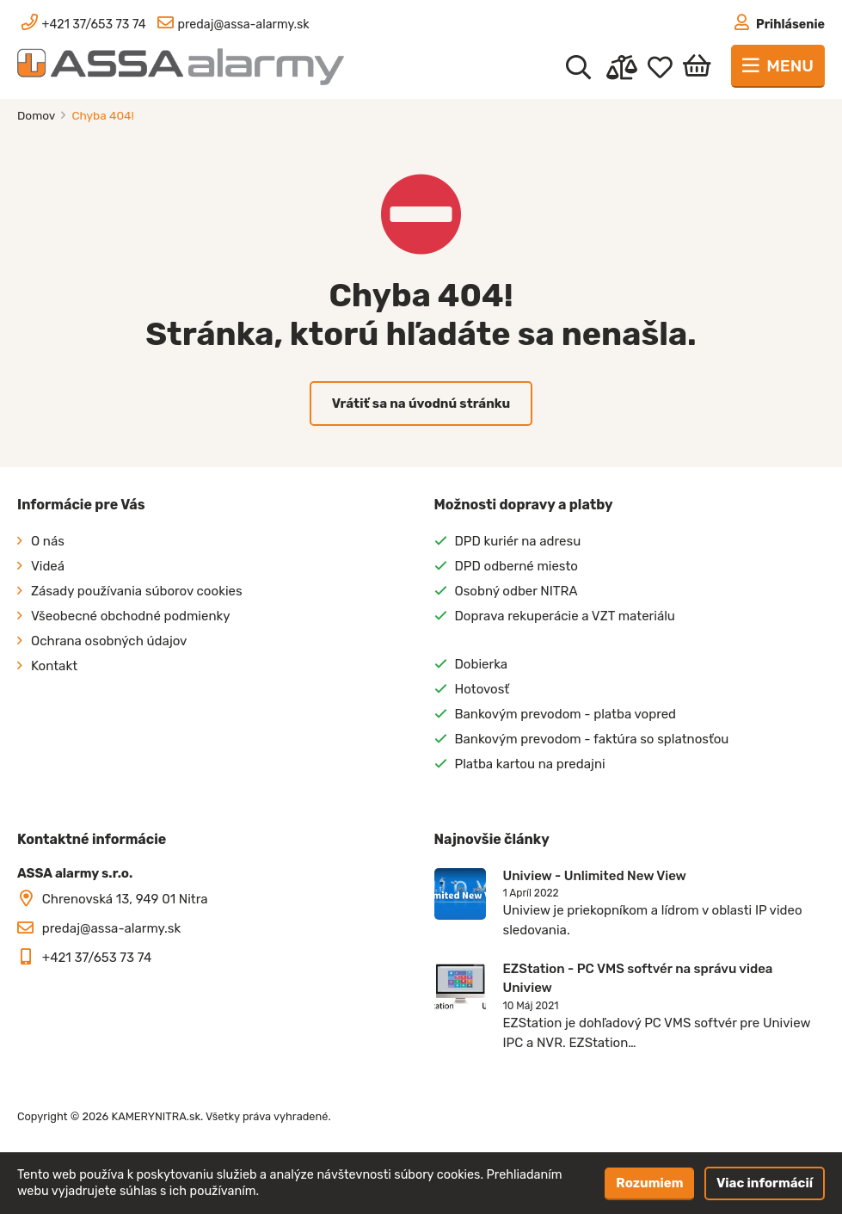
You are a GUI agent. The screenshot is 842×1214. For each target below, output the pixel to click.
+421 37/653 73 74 (97, 957)
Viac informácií (764, 1183)
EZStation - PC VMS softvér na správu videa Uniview (638, 978)
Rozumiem (649, 1183)
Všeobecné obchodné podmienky (130, 616)
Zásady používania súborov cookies (137, 591)
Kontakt (54, 666)
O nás (48, 541)
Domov (37, 115)
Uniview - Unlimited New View (594, 876)
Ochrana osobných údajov (109, 641)
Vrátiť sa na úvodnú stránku (421, 403)
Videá (48, 566)
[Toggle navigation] (778, 66)
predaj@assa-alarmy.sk (111, 928)
